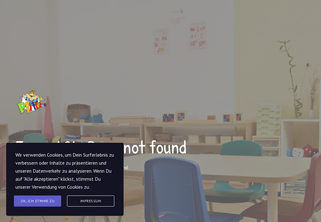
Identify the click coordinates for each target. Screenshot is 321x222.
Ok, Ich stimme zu (38, 201)
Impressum (90, 201)
